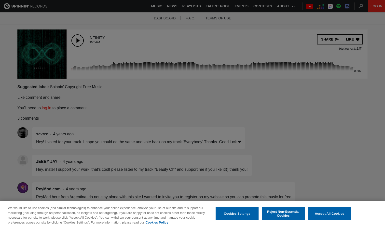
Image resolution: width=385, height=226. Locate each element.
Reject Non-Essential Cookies (283, 215)
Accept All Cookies (329, 215)
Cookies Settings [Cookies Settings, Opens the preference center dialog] (237, 215)
